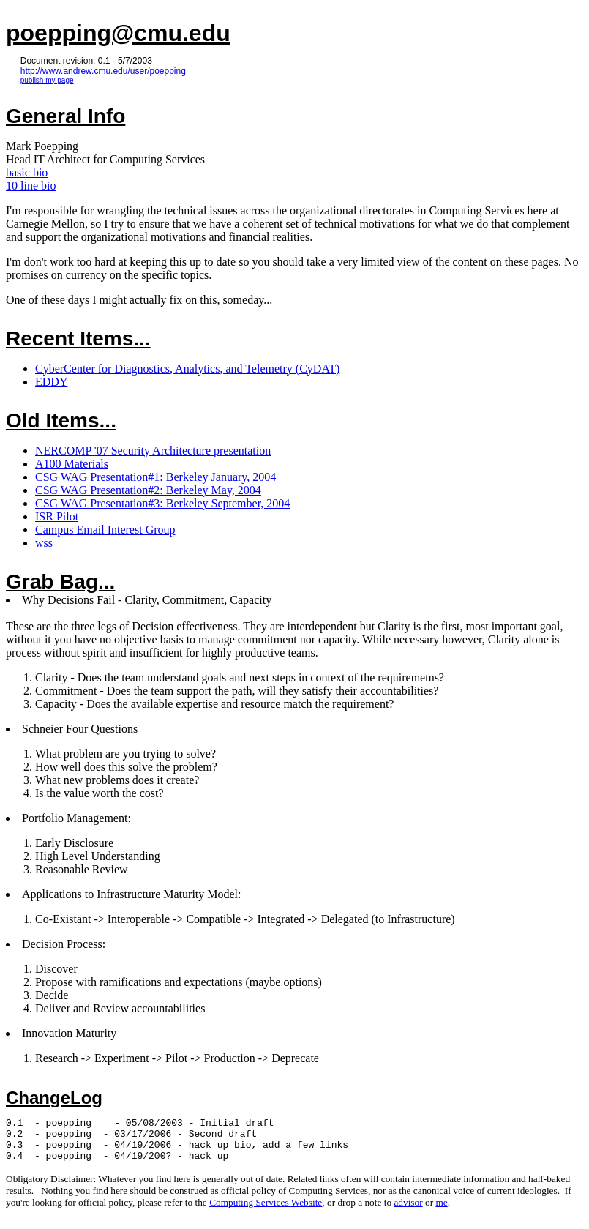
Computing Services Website (265, 1211)
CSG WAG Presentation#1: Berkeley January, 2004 (155, 477)
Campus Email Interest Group (105, 529)
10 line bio (31, 185)
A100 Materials (71, 463)
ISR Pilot (56, 516)
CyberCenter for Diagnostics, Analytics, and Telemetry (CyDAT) (187, 368)
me (441, 1211)
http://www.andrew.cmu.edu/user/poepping (103, 71)
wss (44, 543)
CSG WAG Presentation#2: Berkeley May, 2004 (148, 490)
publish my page (47, 80)
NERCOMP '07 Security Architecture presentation (153, 450)
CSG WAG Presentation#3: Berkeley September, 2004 (162, 503)
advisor (408, 1211)
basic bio (27, 172)
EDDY (51, 382)
